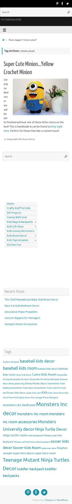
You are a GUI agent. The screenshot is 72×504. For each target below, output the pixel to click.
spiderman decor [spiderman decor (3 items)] (48, 448)
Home (10, 203)
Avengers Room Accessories (21, 324)
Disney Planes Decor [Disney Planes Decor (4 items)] (36, 383)
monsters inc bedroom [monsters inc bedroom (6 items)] (19, 405)
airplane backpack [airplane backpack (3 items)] (11, 362)
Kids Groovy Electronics (20, 231)
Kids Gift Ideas (15, 226)
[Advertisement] (19, 181)
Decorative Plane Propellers (21, 312)
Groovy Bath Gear (17, 217)
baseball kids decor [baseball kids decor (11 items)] (37, 361)
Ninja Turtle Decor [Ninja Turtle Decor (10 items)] (51, 429)
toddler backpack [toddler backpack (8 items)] (30, 469)
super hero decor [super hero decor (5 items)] (23, 453)
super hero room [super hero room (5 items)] (45, 453)
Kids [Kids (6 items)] (45, 393)
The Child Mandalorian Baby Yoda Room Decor (31, 299)
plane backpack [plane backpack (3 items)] (43, 442)
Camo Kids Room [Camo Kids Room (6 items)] (44, 375)
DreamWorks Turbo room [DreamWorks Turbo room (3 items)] (45, 388)
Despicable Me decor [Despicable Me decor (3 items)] (19, 379)
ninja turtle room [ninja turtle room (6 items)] (15, 435)
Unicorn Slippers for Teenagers (22, 318)
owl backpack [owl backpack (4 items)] (35, 435)
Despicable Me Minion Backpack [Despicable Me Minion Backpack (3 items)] (44, 379)
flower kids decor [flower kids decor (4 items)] (16, 392)
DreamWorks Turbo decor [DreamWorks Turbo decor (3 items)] (22, 388)
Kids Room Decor (17, 235)
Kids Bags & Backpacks (20, 222)
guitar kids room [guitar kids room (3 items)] (33, 393)
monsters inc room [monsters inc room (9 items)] (32, 413)
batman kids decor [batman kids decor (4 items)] (48, 368)
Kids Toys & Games (17, 240)
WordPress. (62, 500)
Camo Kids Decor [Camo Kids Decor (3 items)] (23, 375)
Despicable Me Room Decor (21, 139)
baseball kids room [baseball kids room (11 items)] (20, 368)
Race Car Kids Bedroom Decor (22, 305)
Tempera (49, 500)
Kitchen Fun (14, 244)
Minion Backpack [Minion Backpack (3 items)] (50, 397)
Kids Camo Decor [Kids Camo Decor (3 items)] (56, 393)
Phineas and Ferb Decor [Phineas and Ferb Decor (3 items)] (24, 442)
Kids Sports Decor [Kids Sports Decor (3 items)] (22, 397)
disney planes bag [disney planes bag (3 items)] (16, 383)
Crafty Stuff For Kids (18, 208)
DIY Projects (14, 212)
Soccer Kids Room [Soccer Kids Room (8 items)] (27, 447)
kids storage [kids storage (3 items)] (36, 397)
